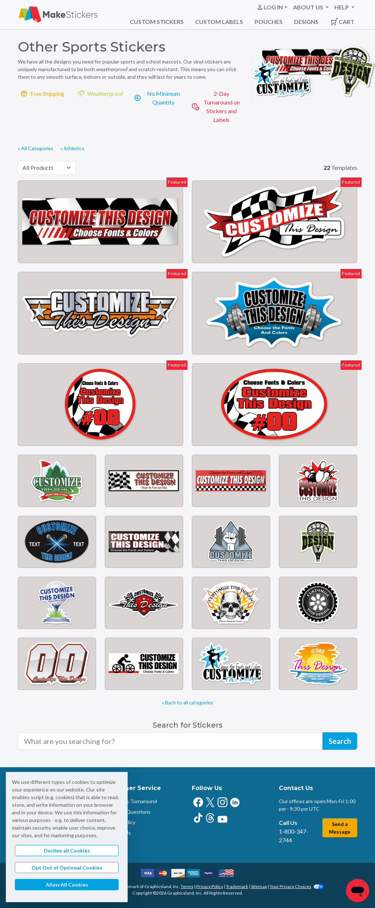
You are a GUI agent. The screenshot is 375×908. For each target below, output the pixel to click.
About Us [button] (308, 7)
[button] (272, 7)
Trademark (237, 886)
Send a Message (339, 828)
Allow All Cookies (67, 885)
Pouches (269, 21)
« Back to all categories (187, 702)
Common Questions (128, 812)
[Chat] (357, 890)
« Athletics (72, 148)
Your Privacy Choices (297, 886)
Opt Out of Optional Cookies (67, 867)
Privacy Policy (209, 886)
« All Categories (35, 148)
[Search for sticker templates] (170, 741)
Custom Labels (219, 21)
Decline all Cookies (67, 850)
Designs (306, 21)
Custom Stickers (157, 21)
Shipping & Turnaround (131, 801)
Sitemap (259, 886)
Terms (187, 886)
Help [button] (342, 7)
